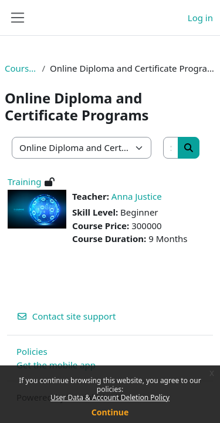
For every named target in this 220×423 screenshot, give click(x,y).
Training (24, 181)
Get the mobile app (56, 365)
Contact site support (66, 316)
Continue (110, 412)
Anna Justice (136, 196)
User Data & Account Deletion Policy (110, 397)
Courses (21, 68)
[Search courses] (171, 148)
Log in (200, 18)
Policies (32, 351)
